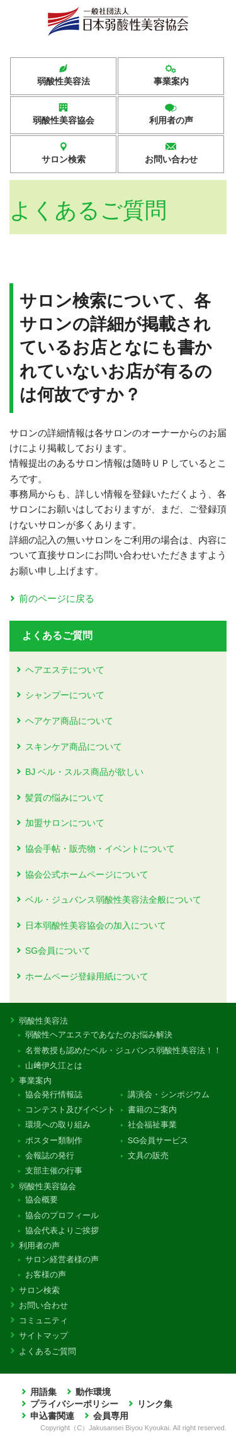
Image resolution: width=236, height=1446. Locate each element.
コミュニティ (44, 1320)
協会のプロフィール (62, 1215)
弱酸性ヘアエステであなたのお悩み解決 (99, 1034)
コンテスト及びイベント (70, 1109)
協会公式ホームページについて (87, 874)
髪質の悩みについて (64, 798)
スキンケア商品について (73, 747)
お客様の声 (46, 1274)
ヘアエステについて (64, 670)
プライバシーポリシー (74, 1404)
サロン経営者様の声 (62, 1259)
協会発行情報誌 (54, 1094)
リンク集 (154, 1404)
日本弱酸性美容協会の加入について (95, 925)
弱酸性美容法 (63, 81)
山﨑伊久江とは (54, 1065)
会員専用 (110, 1416)
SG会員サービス (158, 1140)
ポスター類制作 (54, 1140)
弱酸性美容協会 (63, 120)
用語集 (43, 1392)
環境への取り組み (58, 1124)
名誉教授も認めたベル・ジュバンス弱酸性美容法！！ (124, 1050)
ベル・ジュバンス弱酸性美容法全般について (113, 900)
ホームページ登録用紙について (87, 976)
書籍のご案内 (152, 1109)
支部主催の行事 (54, 1170)
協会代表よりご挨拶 (62, 1230)
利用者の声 (171, 120)
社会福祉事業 (152, 1124)
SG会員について (58, 951)
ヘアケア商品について (69, 721)
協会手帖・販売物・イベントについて (100, 849)
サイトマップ (44, 1335)
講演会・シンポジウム (168, 1094)
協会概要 (42, 1199)
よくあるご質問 (57, 635)
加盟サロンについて (64, 823)
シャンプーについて (64, 695)
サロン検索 (64, 159)
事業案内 (171, 81)
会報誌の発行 (50, 1155)
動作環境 (93, 1392)
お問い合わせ (171, 159)
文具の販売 (148, 1155)
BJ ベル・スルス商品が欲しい (84, 772)
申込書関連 (52, 1416)
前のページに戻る (56, 598)
